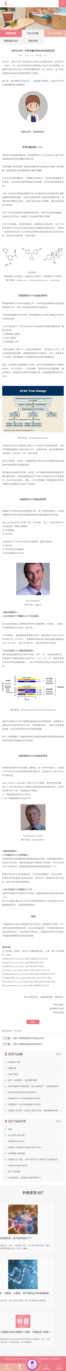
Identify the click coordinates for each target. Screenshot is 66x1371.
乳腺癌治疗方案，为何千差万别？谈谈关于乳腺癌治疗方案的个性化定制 (34, 1159)
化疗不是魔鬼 (14, 1172)
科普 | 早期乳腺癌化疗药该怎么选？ (29, 1038)
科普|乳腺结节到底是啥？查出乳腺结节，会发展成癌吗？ (34, 1086)
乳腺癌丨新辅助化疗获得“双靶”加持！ (25, 1147)
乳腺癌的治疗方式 (16, 1141)
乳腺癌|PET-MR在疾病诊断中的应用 (24, 1104)
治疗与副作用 (55, 34)
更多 (58, 1054)
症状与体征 (13, 1074)
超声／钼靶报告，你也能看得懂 (22, 1080)
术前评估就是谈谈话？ (18, 1165)
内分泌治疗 (18, 1031)
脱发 (10, 1129)
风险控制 (33, 42)
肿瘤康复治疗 (11, 42)
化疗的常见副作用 (16, 1135)
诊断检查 (12, 1068)
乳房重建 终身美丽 (16, 1153)
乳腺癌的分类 (14, 1062)
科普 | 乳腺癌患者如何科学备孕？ (28, 1044)
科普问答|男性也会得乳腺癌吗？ (22, 1092)
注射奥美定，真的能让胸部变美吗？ (24, 1178)
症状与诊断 (33, 34)
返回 (33, 1022)
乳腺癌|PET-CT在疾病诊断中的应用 (24, 1098)
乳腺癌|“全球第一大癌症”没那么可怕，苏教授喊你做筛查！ (34, 1110)
